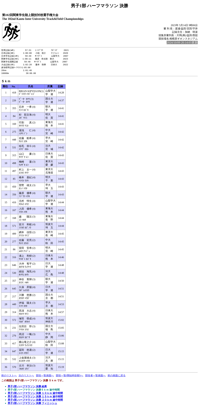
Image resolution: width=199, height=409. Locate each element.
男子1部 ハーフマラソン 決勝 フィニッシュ (32, 404)
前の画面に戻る (117, 377)
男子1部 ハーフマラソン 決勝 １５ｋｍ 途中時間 (35, 398)
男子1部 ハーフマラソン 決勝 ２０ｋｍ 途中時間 (35, 401)
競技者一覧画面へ (95, 377)
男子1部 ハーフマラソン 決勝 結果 (27, 387)
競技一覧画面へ (45, 377)
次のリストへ (26, 377)
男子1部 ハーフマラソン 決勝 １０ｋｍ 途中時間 (35, 394)
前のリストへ (9, 377)
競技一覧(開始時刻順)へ (69, 377)
